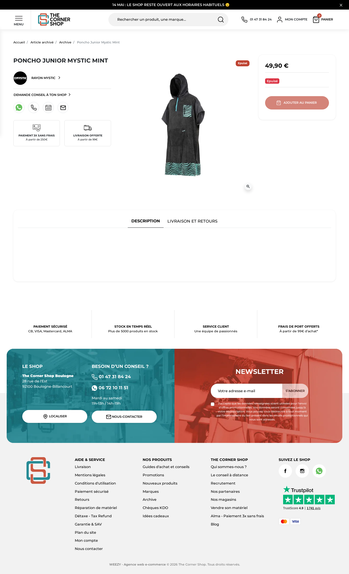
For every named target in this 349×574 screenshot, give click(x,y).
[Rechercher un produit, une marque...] (168, 19)
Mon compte (86, 540)
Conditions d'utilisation (95, 483)
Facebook (285, 471)
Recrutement (223, 483)
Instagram (302, 471)
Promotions (153, 475)
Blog (215, 524)
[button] (324, 19)
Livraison (83, 467)
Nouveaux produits (160, 483)
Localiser (55, 416)
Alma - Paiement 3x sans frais (237, 516)
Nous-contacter (124, 417)
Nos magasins (223, 499)
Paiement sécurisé (92, 491)
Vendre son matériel (229, 508)
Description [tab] (145, 221)
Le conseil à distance (229, 475)
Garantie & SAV (88, 524)
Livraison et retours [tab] (192, 221)
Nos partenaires (225, 491)
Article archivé (42, 42)
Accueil (19, 42)
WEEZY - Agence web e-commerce (137, 564)
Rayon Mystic (35, 78)
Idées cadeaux (156, 516)
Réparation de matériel (96, 508)
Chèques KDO (155, 508)
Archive (65, 42)
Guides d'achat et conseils (166, 467)
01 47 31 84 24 (111, 376)
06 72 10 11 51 (110, 387)
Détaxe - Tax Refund (93, 516)
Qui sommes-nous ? (229, 467)
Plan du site (85, 532)
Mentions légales (90, 475)
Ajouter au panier (297, 103)
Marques (151, 491)
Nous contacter (89, 549)
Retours (82, 499)
